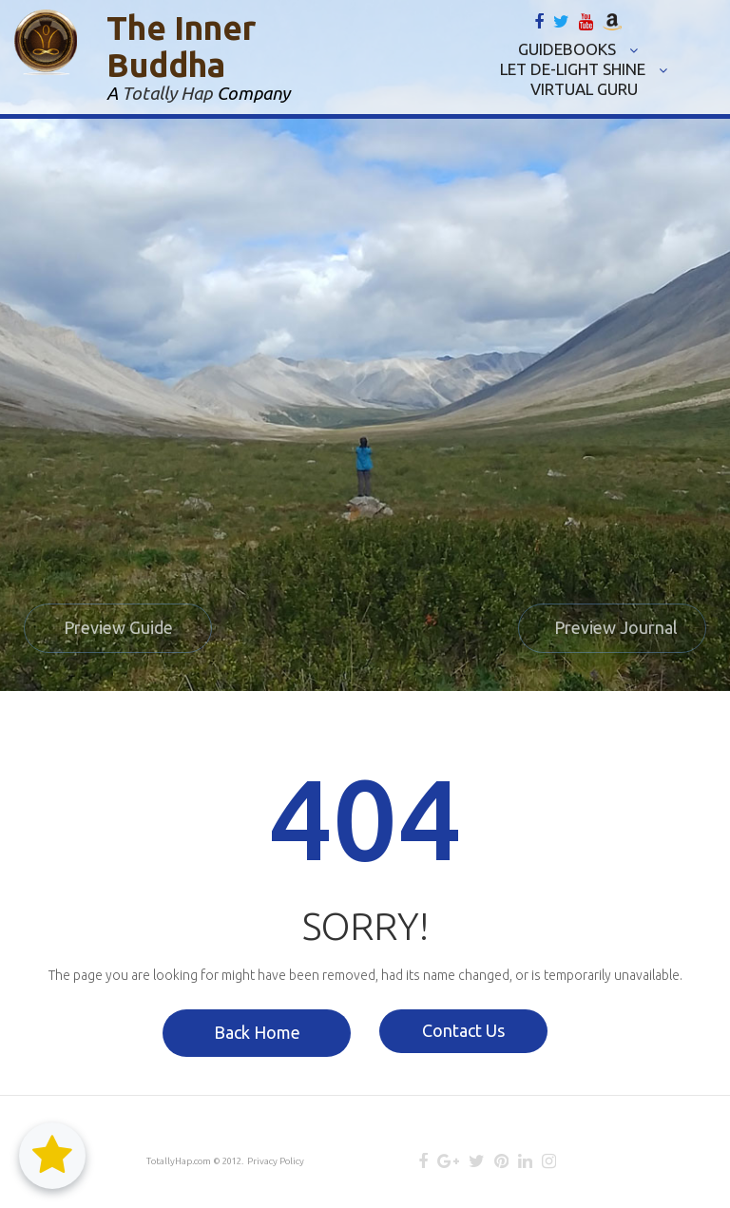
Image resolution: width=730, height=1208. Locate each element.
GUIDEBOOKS (578, 49)
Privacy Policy (271, 1161)
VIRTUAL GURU (584, 89)
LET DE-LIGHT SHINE (583, 69)
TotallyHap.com (177, 1161)
